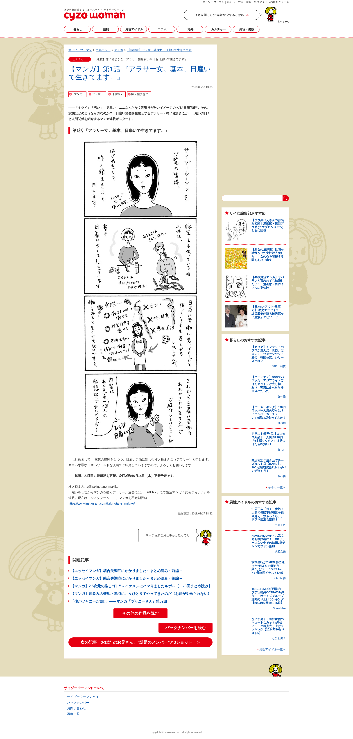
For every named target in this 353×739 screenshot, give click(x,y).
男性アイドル (134, 29)
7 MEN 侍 (280, 578)
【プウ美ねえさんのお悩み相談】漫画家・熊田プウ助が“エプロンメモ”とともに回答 (267, 225)
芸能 (106, 29)
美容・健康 (246, 29)
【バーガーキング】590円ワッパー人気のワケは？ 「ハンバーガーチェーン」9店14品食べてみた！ (269, 412)
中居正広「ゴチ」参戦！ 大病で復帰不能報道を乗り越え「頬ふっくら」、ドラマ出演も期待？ (269, 514)
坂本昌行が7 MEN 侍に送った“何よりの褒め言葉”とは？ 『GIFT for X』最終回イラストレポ (268, 567)
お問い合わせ (76, 708)
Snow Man (279, 608)
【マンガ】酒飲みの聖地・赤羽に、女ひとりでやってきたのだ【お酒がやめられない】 (141, 594)
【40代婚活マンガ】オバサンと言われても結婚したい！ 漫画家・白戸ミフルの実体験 (267, 282)
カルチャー (218, 29)
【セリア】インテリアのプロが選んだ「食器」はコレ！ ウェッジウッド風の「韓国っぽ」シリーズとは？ (267, 354)
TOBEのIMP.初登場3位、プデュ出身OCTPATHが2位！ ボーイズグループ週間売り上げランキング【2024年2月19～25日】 (267, 596)
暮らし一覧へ (277, 487)
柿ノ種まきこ (140, 94)
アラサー (98, 94)
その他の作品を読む (140, 613)
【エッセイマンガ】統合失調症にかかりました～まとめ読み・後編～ (126, 578)
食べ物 (282, 396)
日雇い (117, 94)
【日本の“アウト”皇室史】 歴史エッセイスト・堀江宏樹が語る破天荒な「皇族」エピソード (268, 312)
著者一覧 (73, 714)
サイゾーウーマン (94, 15)
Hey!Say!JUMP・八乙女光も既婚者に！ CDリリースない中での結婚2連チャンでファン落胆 (268, 541)
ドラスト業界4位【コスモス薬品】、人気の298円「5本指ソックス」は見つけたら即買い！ (268, 439)
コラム (162, 29)
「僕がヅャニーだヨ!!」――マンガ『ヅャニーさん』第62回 (119, 601)
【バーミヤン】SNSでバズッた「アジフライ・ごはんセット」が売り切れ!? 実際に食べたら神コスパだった (267, 384)
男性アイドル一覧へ (272, 649)
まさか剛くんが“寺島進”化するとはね (219, 15)
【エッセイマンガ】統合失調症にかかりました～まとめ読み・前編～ (126, 571)
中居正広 (280, 525)
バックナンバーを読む (185, 627)
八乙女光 (280, 551)
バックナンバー (78, 702)
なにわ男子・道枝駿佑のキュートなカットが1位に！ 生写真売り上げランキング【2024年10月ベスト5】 (268, 626)
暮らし (77, 29)
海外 (190, 29)
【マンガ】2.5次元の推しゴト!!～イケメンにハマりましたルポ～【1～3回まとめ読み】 (141, 586)
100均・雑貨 (278, 366)
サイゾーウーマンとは (83, 697)
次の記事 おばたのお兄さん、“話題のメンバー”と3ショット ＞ (140, 642)
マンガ (78, 94)
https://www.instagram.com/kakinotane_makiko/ (101, 503)
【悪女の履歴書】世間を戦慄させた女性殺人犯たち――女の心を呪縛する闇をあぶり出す (267, 255)
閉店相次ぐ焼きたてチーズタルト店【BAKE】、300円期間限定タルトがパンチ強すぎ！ (268, 466)
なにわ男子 (279, 638)
